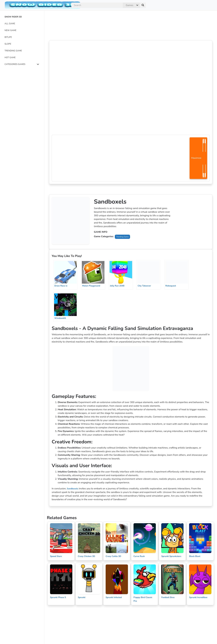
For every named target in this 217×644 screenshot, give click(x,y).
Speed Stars (56, 556)
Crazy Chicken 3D (86, 556)
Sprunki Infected (114, 597)
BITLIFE (8, 37)
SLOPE (8, 43)
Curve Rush (139, 556)
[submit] (143, 5)
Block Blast (194, 556)
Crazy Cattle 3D (113, 556)
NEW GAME (10, 30)
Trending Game (122, 237)
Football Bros (168, 597)
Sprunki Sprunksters (171, 556)
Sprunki (81, 597)
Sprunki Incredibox (198, 597)
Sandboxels (72, 488)
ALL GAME (10, 23)
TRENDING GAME (13, 50)
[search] (97, 5)
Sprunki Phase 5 (58, 597)
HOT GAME (10, 57)
